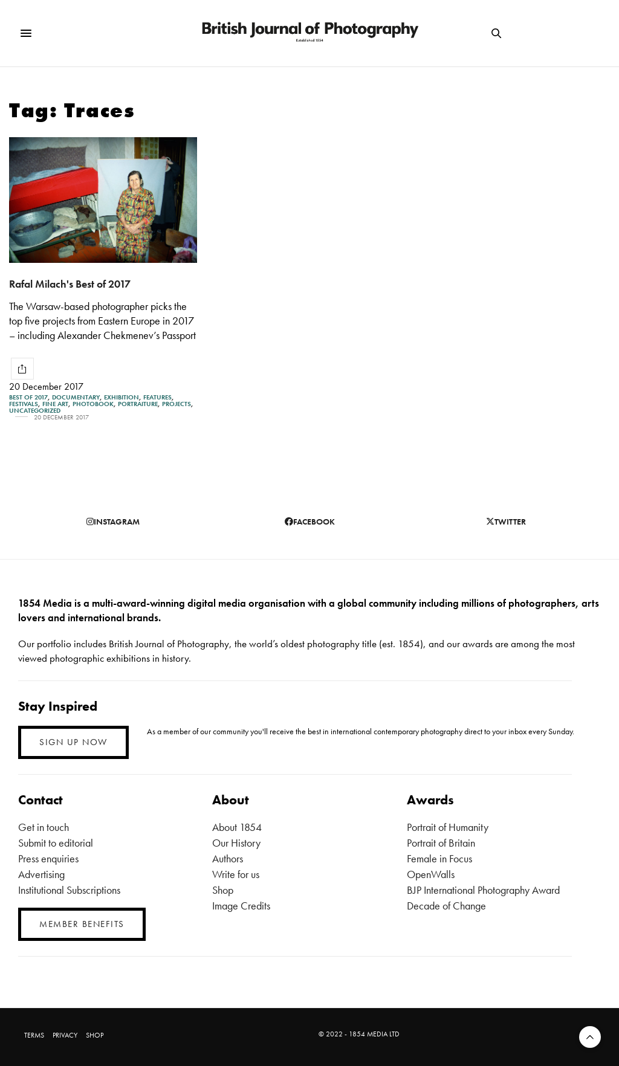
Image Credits (241, 906)
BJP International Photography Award (483, 890)
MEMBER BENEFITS (82, 924)
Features (157, 397)
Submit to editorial (55, 843)
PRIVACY (65, 1035)
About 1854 (237, 827)
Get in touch (43, 827)
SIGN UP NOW (73, 742)
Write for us (235, 874)
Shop (222, 890)
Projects (176, 404)
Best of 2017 (28, 397)
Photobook (93, 404)
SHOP (94, 1035)
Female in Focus (439, 858)
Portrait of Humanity (447, 827)
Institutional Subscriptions (69, 890)
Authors (227, 858)
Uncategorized (34, 410)
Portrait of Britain (441, 843)
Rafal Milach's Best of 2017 (70, 284)
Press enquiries (48, 858)
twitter (506, 521)
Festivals (23, 404)
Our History (236, 843)
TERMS (34, 1035)
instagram (113, 521)
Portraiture (138, 404)
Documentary (76, 397)
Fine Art (55, 404)
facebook (310, 521)
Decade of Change (446, 906)
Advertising (41, 874)
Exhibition (121, 397)
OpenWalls (431, 874)
